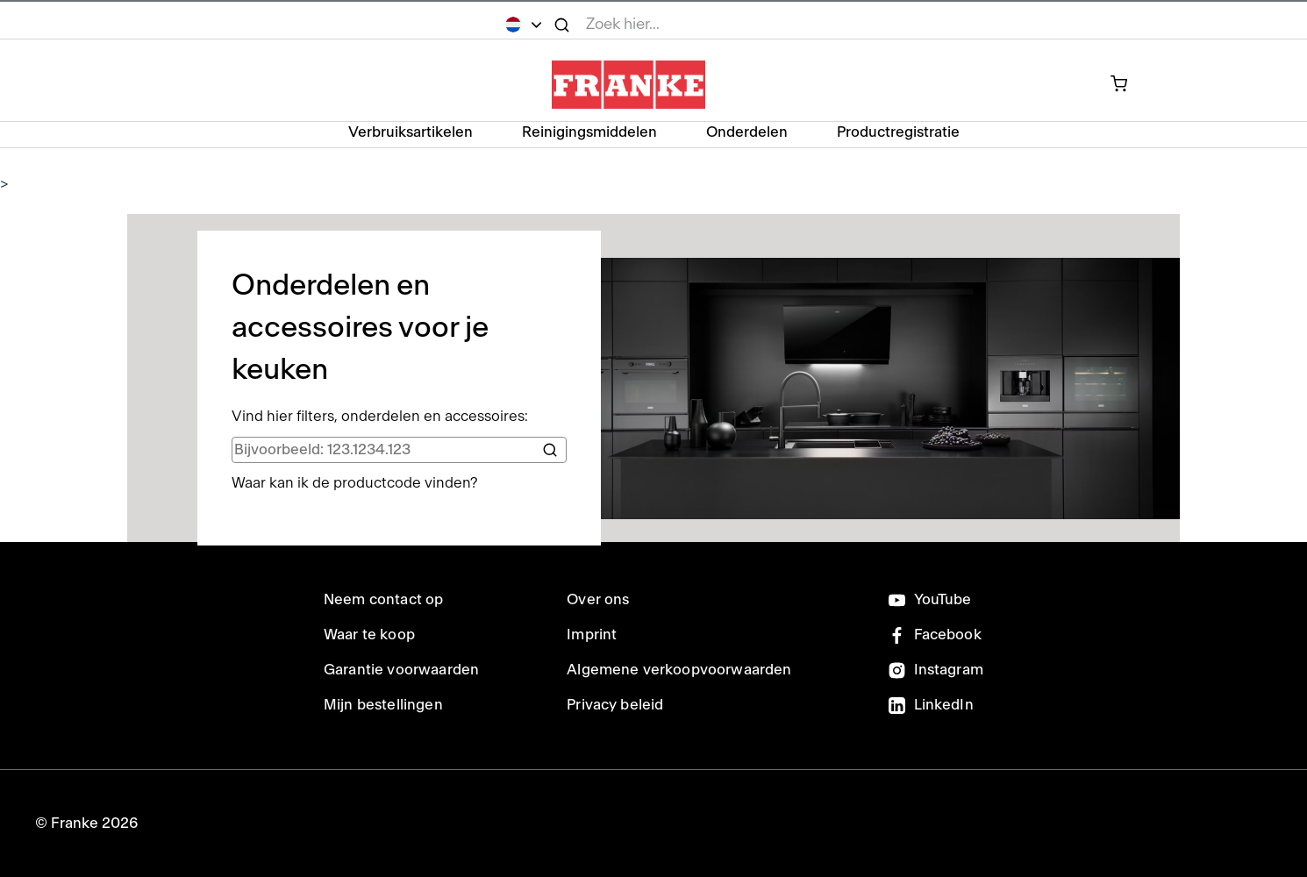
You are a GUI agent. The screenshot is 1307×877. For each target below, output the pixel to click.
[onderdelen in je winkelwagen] (1128, 85)
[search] (399, 450)
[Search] (550, 450)
